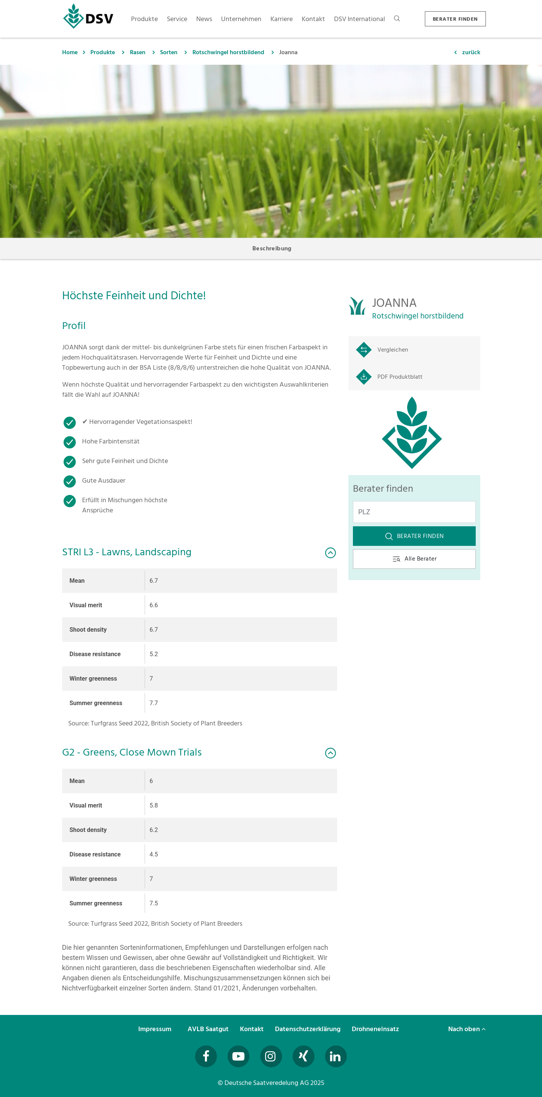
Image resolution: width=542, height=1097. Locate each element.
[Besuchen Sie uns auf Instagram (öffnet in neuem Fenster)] (271, 1056)
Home (70, 52)
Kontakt (252, 1029)
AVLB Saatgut (209, 1029)
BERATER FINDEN (455, 19)
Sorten (168, 52)
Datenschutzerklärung (308, 1029)
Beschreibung (272, 248)
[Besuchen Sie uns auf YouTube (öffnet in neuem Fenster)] (238, 1056)
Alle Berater (414, 559)
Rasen (137, 52)
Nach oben (467, 1029)
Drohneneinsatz (376, 1029)
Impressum (155, 1029)
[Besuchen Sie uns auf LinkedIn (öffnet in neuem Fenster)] (336, 1056)
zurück (471, 52)
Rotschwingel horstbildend (228, 52)
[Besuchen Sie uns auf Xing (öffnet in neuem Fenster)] (304, 1056)
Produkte (102, 52)
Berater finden (414, 536)
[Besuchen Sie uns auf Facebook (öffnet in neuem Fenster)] (206, 1056)
